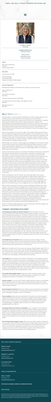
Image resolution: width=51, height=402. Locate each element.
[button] (25, 15)
